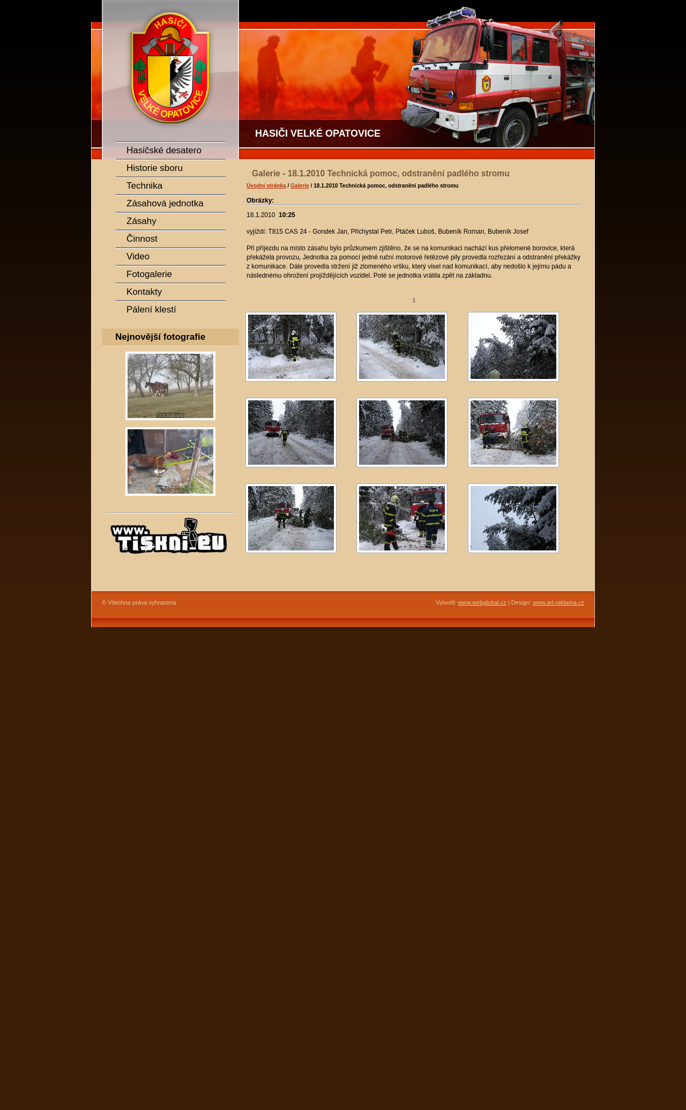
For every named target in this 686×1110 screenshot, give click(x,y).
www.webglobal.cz (482, 602)
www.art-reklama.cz (558, 602)
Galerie (299, 186)
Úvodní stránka (266, 186)
